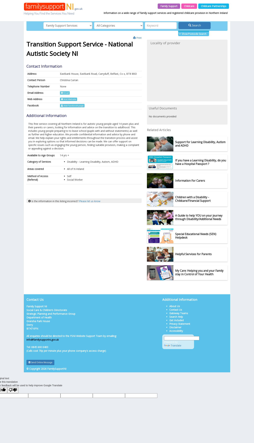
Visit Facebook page (72, 105)
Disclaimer (175, 327)
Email (65, 92)
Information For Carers (190, 181)
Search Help (176, 316)
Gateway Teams (178, 313)
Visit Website (68, 99)
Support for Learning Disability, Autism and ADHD (200, 143)
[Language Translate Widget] (181, 338)
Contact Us (175, 309)
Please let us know (89, 201)
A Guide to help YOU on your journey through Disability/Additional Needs (198, 217)
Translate (172, 345)
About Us (174, 306)
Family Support (168, 6)
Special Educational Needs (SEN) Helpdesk (195, 235)
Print (137, 37)
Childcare (189, 6)
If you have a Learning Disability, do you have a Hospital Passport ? (200, 162)
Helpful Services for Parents (193, 254)
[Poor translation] (13, 390)
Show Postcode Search (193, 33)
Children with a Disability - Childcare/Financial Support (193, 199)
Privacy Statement (179, 323)
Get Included (176, 320)
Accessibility (176, 331)
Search (194, 25)
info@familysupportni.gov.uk (42, 339)
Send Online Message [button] (40, 362)
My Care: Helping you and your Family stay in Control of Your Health (199, 272)
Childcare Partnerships (213, 6)
